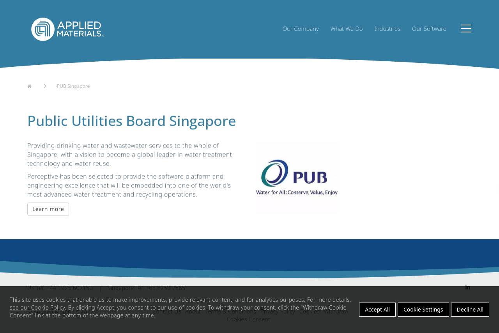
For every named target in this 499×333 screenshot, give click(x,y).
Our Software (429, 28)
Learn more (48, 209)
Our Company (301, 28)
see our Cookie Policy (37, 307)
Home (34, 85)
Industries (387, 28)
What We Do (347, 28)
